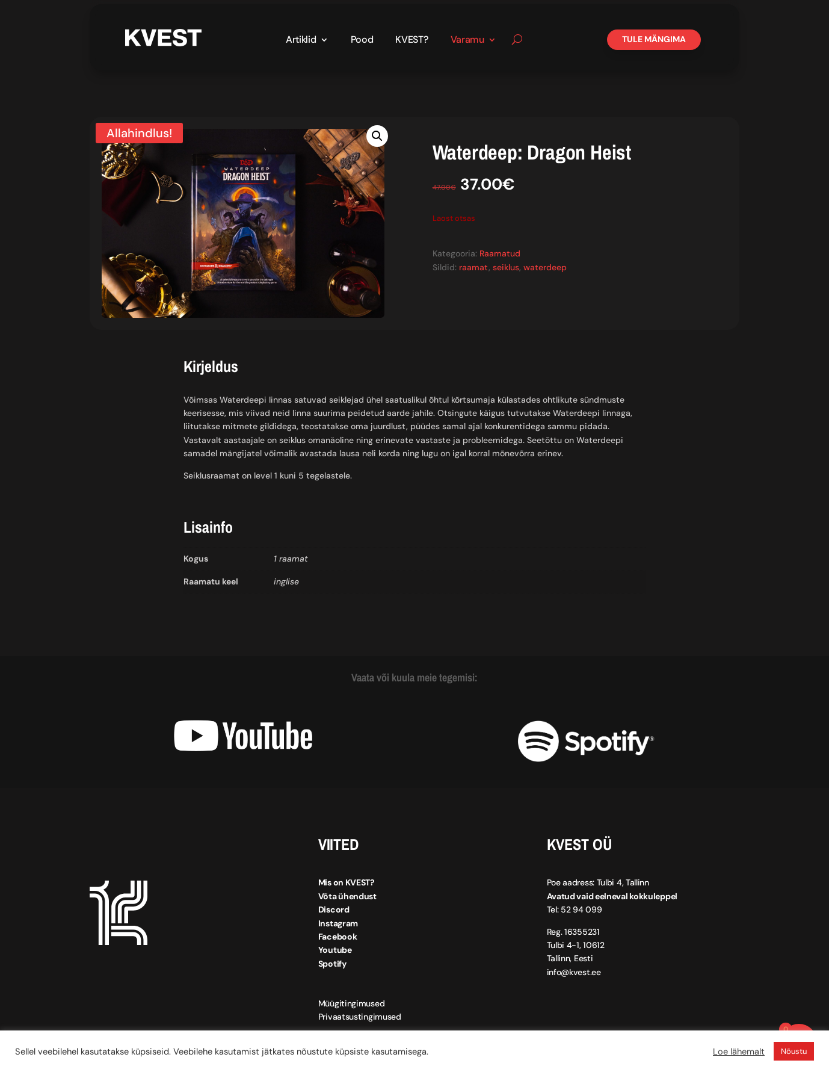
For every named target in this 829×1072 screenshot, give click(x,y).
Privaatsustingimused (359, 1016)
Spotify (332, 963)
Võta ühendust (347, 896)
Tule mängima (654, 39)
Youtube (335, 949)
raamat (473, 266)
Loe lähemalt (739, 1051)
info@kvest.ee (574, 972)
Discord (334, 909)
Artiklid (301, 41)
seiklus (506, 266)
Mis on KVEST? (346, 882)
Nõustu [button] (794, 1051)
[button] (377, 136)
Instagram (338, 922)
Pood (362, 41)
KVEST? (411, 41)
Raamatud (499, 253)
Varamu (467, 41)
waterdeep (545, 266)
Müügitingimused (351, 1003)
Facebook (337, 936)
